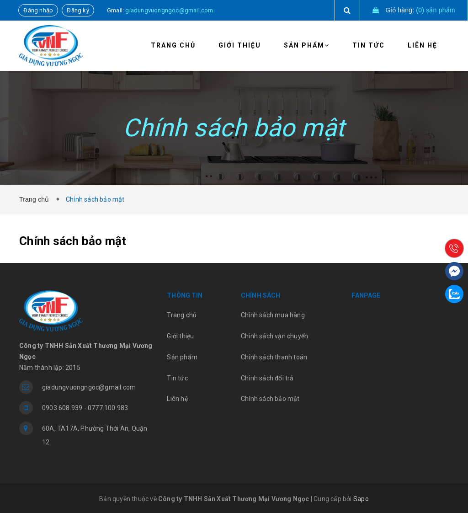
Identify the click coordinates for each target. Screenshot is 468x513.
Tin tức (368, 45)
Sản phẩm (307, 45)
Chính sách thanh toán (274, 357)
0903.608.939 (62, 407)
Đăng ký (78, 10)
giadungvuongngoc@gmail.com (169, 10)
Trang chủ (173, 45)
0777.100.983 (108, 407)
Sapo (361, 498)
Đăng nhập (38, 10)
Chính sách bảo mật (270, 398)
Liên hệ (422, 45)
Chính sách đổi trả (267, 378)
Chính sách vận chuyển (274, 336)
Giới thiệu (239, 45)
